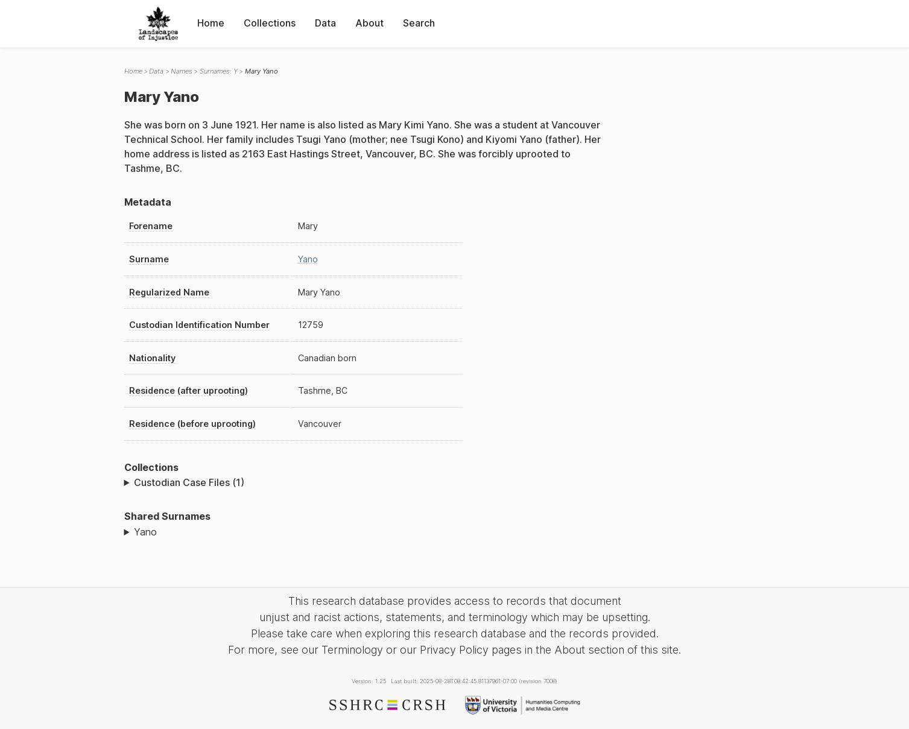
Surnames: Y (219, 71)
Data (325, 23)
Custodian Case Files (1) (189, 482)
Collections (270, 23)
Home (210, 23)
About (369, 23)
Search (419, 23)
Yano (308, 259)
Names (181, 71)
